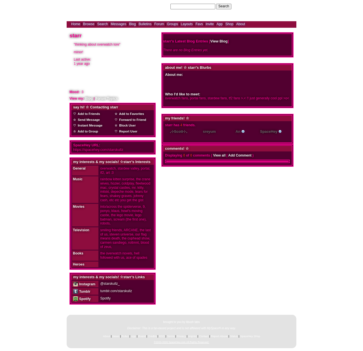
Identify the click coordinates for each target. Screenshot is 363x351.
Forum (159, 24)
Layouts (187, 24)
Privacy (181, 336)
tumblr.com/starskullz (116, 291)
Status (234, 336)
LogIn (275, 6)
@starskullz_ (110, 284)
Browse (88, 24)
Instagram (84, 284)
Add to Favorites (130, 113)
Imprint (192, 336)
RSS (162, 336)
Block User (126, 125)
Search (223, 6)
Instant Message (89, 125)
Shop (229, 24)
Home (75, 24)
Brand (141, 336)
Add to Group (87, 131)
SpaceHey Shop (250, 336)
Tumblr (81, 292)
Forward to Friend (131, 119)
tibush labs (193, 322)
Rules (125, 336)
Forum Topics (107, 98)
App (220, 24)
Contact (204, 336)
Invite (210, 24)
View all (219, 155)
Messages (118, 24)
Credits (152, 336)
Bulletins (145, 24)
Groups (172, 24)
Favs (199, 24)
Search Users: (158, 6)
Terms (171, 336)
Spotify (81, 299)
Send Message (88, 119)
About (240, 24)
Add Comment (240, 155)
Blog (132, 24)
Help (264, 6)
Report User (127, 131)
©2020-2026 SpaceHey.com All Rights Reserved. (181, 342)
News (115, 336)
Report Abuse (219, 336)
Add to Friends (88, 113)
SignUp (288, 6)
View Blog (219, 41)
